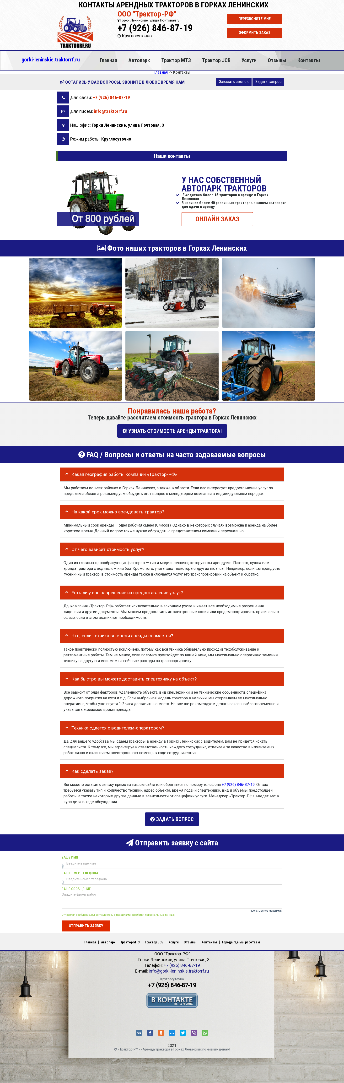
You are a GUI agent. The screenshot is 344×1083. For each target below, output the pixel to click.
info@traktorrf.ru (110, 111)
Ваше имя (70, 856)
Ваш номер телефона (80, 872)
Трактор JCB (216, 60)
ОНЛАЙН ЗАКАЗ (217, 219)
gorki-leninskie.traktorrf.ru (51, 59)
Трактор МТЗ (176, 60)
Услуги (249, 60)
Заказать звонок (234, 81)
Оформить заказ (254, 32)
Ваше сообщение (76, 887)
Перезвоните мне (254, 18)
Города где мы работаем (241, 940)
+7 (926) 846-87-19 (155, 28)
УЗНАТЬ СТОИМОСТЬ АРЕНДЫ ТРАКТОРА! (172, 431)
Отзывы (277, 60)
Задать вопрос (268, 81)
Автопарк (139, 60)
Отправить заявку (86, 924)
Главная (108, 60)
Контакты (308, 60)
